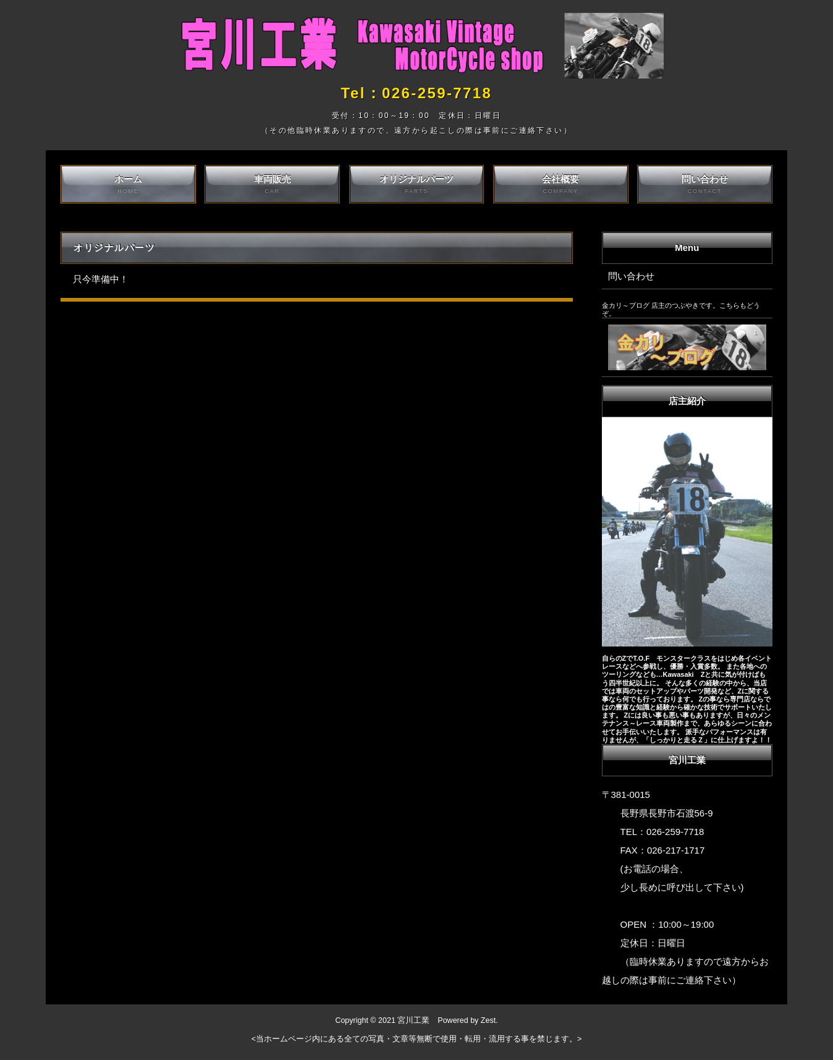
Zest (488, 1020)
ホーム (128, 184)
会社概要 (561, 184)
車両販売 (272, 184)
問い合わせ (705, 184)
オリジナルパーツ (417, 184)
